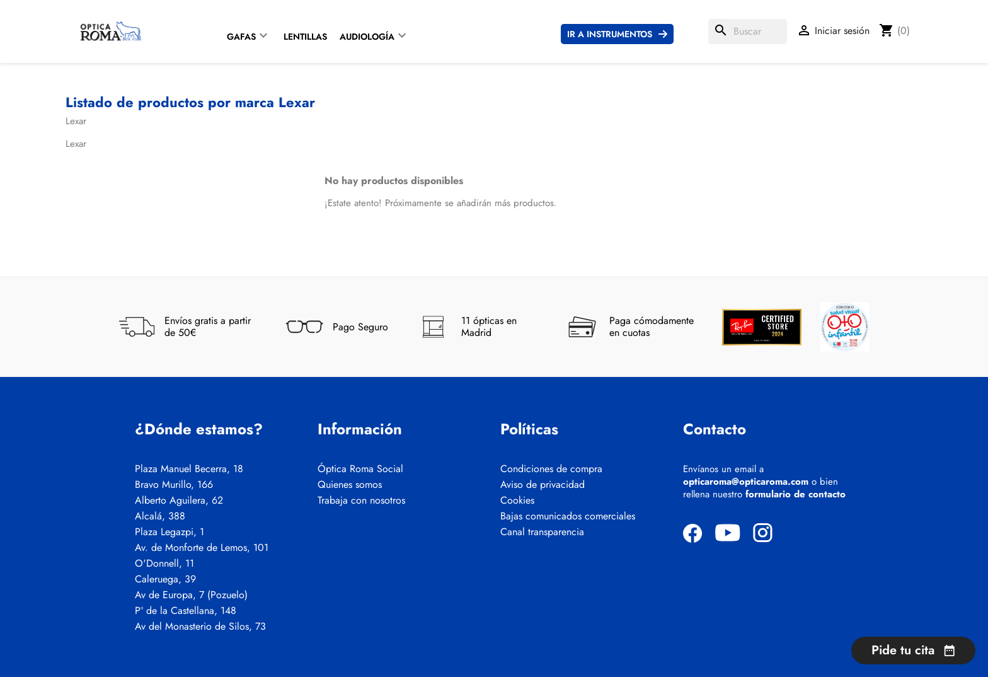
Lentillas (305, 36)
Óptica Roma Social (360, 469)
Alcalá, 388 (160, 516)
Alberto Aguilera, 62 (179, 500)
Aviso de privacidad (542, 484)
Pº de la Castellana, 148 (185, 611)
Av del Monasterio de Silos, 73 (200, 626)
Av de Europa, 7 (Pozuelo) (191, 595)
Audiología (367, 36)
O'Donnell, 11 (164, 563)
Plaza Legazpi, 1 (169, 532)
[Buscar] (747, 31)
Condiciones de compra (551, 469)
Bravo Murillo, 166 (174, 484)
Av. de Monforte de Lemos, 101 (201, 547)
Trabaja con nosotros (361, 500)
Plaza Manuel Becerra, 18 (189, 469)
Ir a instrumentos (609, 34)
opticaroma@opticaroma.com (745, 482)
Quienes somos (350, 484)
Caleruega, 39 (165, 579)
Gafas (241, 36)
